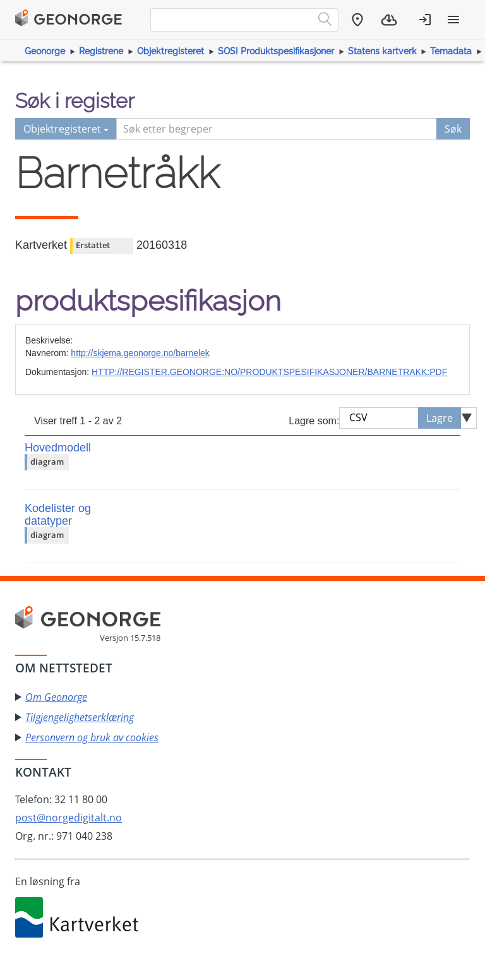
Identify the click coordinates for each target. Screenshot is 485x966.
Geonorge (45, 51)
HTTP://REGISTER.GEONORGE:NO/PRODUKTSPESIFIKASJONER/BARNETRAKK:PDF (269, 372)
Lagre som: (314, 420)
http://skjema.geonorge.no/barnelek (140, 353)
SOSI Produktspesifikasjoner (276, 51)
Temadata (451, 51)
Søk (453, 129)
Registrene (101, 51)
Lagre (439, 418)
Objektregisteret (170, 51)
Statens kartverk (382, 51)
